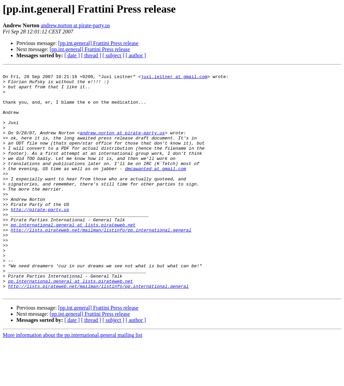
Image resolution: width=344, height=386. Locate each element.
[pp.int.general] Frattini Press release (98, 43)
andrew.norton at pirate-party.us (75, 25)
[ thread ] (91, 55)
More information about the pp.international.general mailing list (72, 380)
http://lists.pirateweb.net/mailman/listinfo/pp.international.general (101, 262)
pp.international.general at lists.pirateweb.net (73, 256)
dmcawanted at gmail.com (155, 189)
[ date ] (72, 55)
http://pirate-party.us (40, 238)
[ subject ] (113, 55)
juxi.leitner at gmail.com (174, 78)
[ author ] (136, 55)
